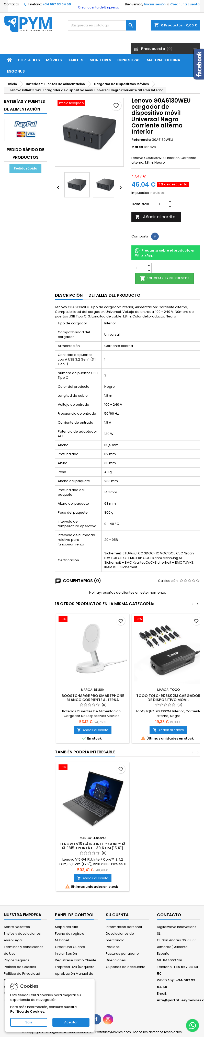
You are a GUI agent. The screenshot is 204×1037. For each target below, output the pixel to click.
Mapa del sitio (66, 926)
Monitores (100, 60)
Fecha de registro (69, 933)
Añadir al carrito (155, 217)
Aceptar (71, 1022)
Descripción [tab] (69, 295)
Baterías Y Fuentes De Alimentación (24, 105)
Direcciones (116, 960)
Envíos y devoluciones (22, 933)
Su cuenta (117, 915)
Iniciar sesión (155, 4)
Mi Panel (62, 940)
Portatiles (29, 60)
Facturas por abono (122, 953)
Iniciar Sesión (66, 953)
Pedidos (113, 946)
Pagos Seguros (16, 960)
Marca (137, 147)
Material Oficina (163, 60)
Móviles (54, 60)
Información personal (124, 926)
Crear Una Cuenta (70, 946)
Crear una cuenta (185, 4)
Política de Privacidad (22, 973)
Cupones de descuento (125, 966)
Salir (28, 1022)
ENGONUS (16, 71)
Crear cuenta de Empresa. (98, 7)
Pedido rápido (25, 168)
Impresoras (129, 60)
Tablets (75, 60)
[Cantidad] (159, 204)
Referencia (141, 139)
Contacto (11, 4)
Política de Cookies (20, 966)
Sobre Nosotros (17, 926)
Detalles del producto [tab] (114, 295)
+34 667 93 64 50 (57, 4)
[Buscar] (102, 25)
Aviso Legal (13, 940)
